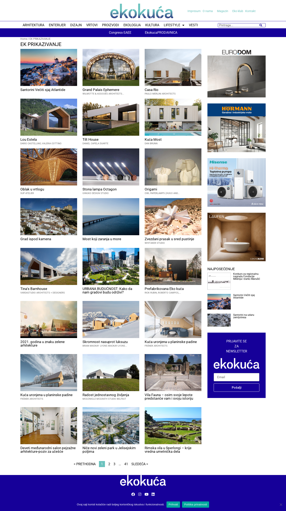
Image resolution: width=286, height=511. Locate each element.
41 (126, 464)
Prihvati (173, 504)
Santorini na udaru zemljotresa (243, 316)
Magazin (223, 11)
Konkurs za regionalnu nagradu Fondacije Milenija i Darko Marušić (246, 276)
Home (23, 38)
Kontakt (250, 11)
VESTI (193, 25)
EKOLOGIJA (132, 25)
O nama (209, 11)
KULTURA (152, 25)
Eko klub (237, 11)
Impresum (194, 11)
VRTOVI (91, 25)
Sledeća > (139, 464)
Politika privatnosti (195, 504)
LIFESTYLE (174, 25)
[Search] (260, 25)
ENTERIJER (57, 25)
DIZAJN (76, 25)
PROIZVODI (110, 25)
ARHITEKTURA (33, 25)
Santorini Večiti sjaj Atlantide (244, 296)
